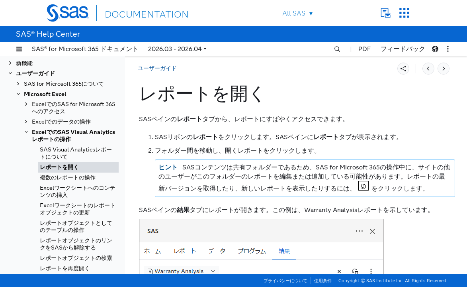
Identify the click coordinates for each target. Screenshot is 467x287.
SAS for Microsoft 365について (64, 84)
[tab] (78, 167)
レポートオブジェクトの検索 (76, 258)
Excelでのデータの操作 (61, 121)
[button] (19, 49)
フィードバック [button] (403, 49)
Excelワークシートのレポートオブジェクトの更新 (77, 209)
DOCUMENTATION (134, 12)
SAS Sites (404, 13)
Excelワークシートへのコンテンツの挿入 (77, 192)
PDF (364, 49)
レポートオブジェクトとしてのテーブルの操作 (76, 227)
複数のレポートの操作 (68, 177)
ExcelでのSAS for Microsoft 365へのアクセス (73, 108)
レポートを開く (59, 167)
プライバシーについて (285, 280)
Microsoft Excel (45, 94)
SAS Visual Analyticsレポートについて (76, 153)
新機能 (24, 63)
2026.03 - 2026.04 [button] (175, 49)
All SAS (293, 13)
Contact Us (386, 13)
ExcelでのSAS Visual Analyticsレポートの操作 (73, 136)
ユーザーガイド (35, 73)
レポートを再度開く (65, 268)
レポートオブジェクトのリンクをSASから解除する (76, 244)
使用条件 (323, 280)
